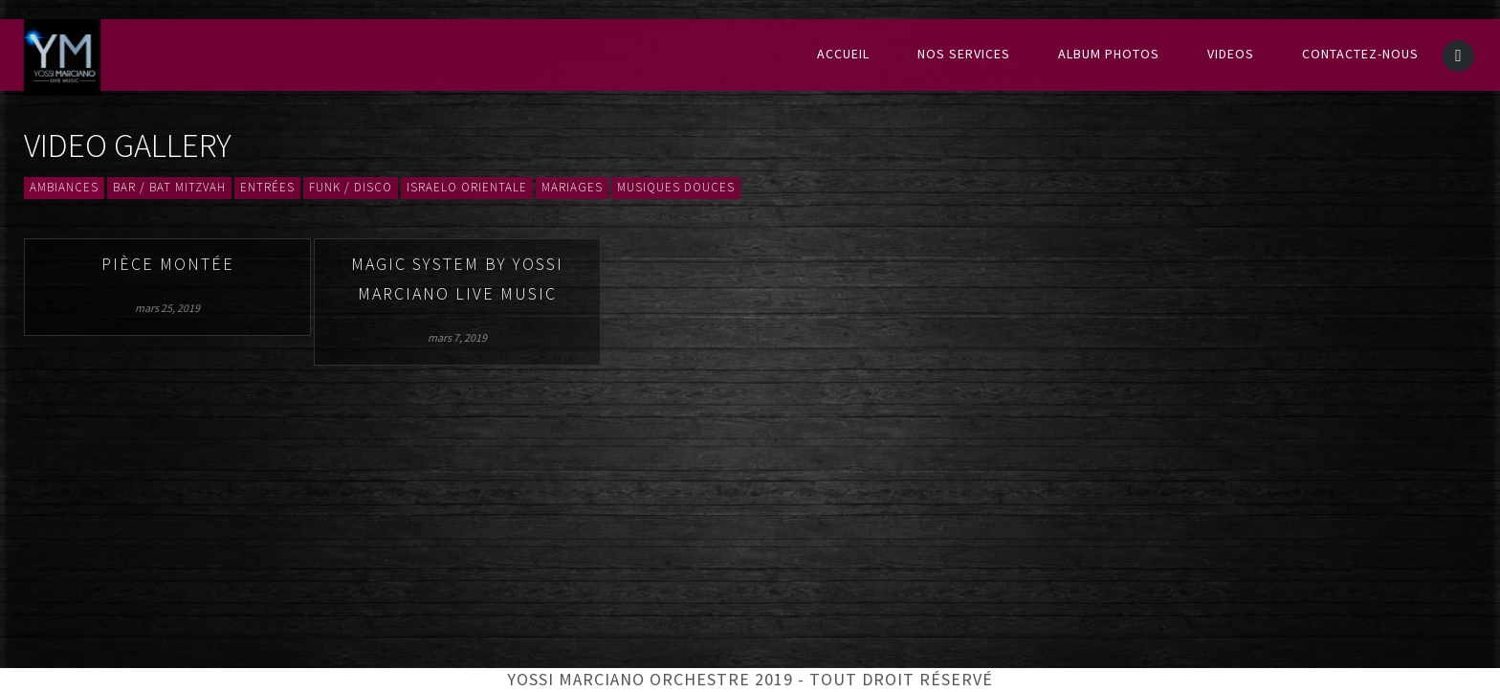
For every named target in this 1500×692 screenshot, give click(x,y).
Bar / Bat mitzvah (169, 188)
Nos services (963, 54)
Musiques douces (676, 188)
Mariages (572, 188)
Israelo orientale (467, 188)
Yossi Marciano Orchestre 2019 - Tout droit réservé (750, 680)
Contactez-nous (1360, 54)
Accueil (843, 54)
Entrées (267, 188)
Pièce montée (167, 265)
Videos (1230, 54)
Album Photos (1108, 54)
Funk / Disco (350, 188)
